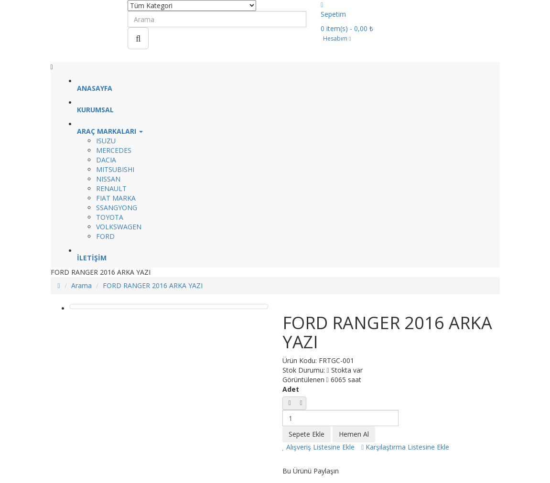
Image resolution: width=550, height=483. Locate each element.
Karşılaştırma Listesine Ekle (405, 446)
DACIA (106, 159)
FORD (105, 236)
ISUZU (106, 140)
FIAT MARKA (116, 198)
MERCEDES (113, 150)
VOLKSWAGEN (118, 226)
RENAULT (111, 188)
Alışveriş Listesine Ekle (318, 446)
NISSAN (108, 178)
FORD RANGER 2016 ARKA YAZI (153, 285)
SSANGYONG (116, 207)
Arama (81, 285)
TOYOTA (109, 217)
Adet (290, 389)
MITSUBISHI (115, 169)
